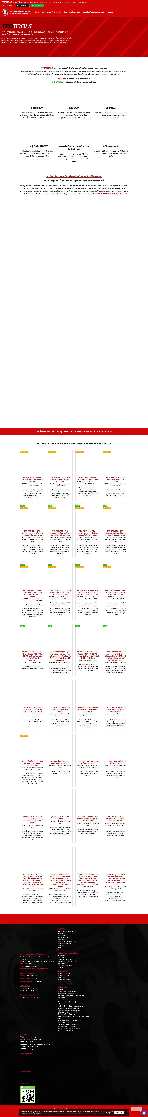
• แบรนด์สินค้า (61, 958)
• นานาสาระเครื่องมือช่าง (64, 944)
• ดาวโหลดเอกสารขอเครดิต (65, 984)
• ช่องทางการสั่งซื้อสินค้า (64, 974)
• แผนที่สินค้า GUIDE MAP (64, 960)
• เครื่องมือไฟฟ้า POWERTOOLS (66, 992)
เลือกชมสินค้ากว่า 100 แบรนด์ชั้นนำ (111, 194)
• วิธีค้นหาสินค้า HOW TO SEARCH (67, 962)
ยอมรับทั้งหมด (119, 1113)
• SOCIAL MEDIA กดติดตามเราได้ (67, 931)
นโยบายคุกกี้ (37, 1114)
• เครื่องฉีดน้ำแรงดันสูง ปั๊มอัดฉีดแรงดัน (68, 1010)
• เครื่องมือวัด (61, 998)
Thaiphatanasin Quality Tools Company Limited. (84, 1109)
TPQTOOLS (32, 1037)
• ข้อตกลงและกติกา (62, 937)
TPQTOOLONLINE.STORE (34, 1039)
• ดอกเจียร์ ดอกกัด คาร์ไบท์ (65, 1031)
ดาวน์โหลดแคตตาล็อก (111, 146)
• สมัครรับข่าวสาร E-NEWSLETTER (67, 942)
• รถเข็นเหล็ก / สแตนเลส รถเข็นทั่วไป (67, 1025)
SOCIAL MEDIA (24, 1035)
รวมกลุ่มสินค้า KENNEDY (37, 146)
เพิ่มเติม (110, 12)
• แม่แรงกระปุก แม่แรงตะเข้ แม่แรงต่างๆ (68, 1008)
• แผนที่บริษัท (60, 946)
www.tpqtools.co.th (33, 1049)
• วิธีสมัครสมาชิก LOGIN (64, 982)
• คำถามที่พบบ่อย (62, 940)
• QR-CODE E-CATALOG (64, 966)
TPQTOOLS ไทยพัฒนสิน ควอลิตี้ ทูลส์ (39, 1044)
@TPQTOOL (34, 1046)
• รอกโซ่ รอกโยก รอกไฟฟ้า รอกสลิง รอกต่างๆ (70, 1006)
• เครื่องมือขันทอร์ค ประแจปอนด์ (66, 994)
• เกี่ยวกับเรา (60, 933)
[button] (116, 12)
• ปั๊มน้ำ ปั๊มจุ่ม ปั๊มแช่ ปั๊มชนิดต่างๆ (66, 1014)
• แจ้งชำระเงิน (61, 978)
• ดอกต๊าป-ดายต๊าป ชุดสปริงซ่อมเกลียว (68, 1029)
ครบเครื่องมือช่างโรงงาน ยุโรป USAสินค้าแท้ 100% (74, 148)
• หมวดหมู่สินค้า (61, 956)
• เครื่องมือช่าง (61, 990)
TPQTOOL (32, 1042)
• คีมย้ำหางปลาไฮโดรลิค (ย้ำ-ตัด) (66, 1002)
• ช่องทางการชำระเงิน (63, 976)
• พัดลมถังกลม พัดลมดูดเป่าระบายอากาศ (69, 1020)
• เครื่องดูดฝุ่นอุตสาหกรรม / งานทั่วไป (68, 1012)
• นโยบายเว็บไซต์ (61, 935)
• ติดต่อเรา (60, 948)
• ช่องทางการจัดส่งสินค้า (64, 980)
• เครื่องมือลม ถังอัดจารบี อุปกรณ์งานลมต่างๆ (70, 996)
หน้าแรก (36, 12)
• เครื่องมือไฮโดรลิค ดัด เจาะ (65, 1000)
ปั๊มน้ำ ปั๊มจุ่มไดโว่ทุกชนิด (72, 12)
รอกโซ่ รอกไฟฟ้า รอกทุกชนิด (51, 12)
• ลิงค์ (58, 950)
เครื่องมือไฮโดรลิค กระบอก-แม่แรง (94, 12)
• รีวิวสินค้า (60, 968)
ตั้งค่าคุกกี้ (108, 1113)
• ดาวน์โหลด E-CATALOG (64, 964)
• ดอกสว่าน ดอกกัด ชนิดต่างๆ (66, 1027)
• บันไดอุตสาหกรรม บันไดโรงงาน (66, 1023)
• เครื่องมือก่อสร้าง (62, 1004)
